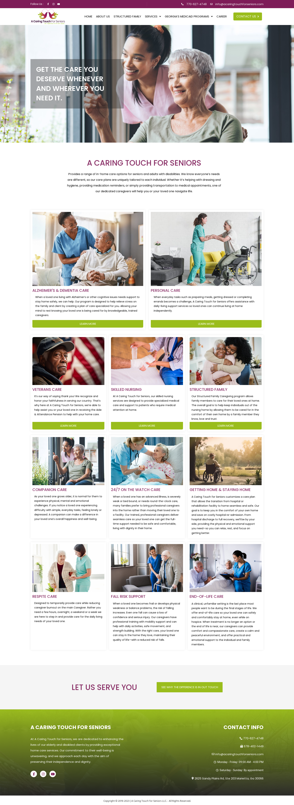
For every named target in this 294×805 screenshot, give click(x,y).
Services (153, 16)
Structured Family (127, 16)
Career (222, 16)
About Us (103, 16)
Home (88, 16)
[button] (153, 16)
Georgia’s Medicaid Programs (189, 16)
